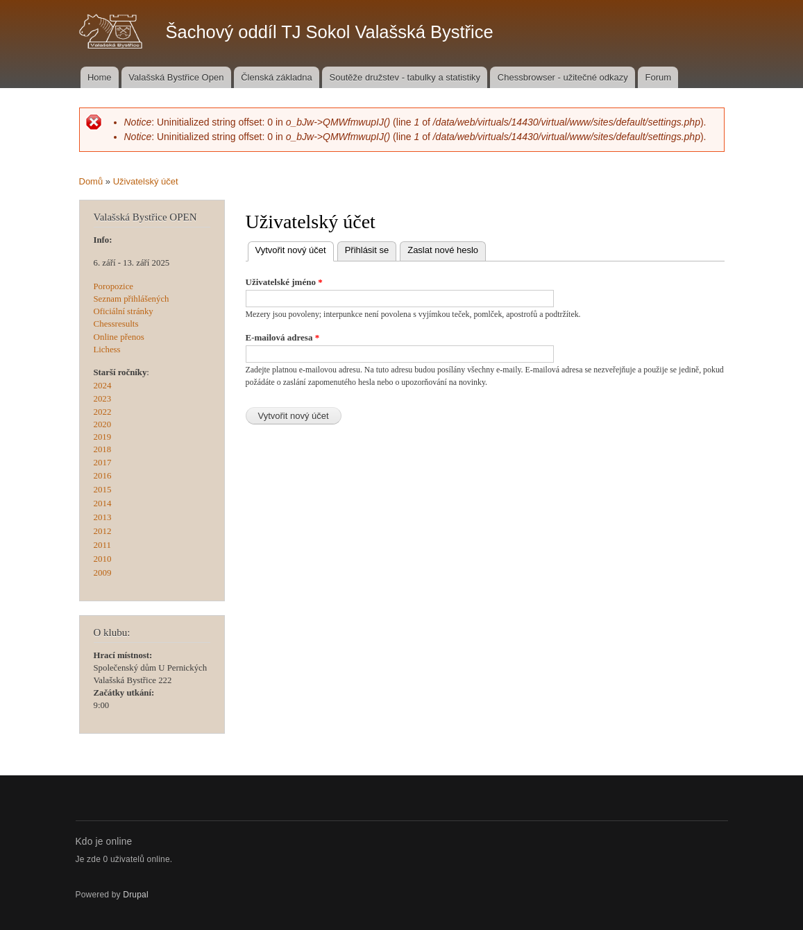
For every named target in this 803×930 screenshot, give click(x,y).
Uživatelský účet (145, 181)
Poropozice (114, 286)
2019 (103, 437)
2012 (103, 531)
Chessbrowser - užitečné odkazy (563, 77)
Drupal (136, 894)
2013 (103, 517)
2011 (103, 545)
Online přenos (119, 336)
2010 (103, 558)
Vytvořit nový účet (294, 248)
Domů (91, 181)
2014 (103, 503)
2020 (103, 424)
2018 (103, 449)
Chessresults (116, 323)
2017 (103, 462)
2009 (103, 572)
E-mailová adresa (283, 337)
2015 (103, 489)
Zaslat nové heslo (442, 250)
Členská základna (276, 77)
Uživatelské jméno (284, 282)
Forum (658, 77)
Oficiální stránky (123, 311)
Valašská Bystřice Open (175, 77)
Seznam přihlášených (131, 299)
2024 (103, 385)
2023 (103, 399)
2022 (103, 411)
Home (99, 77)
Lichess (107, 349)
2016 (103, 475)
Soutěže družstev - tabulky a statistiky (405, 77)
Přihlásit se (367, 250)
